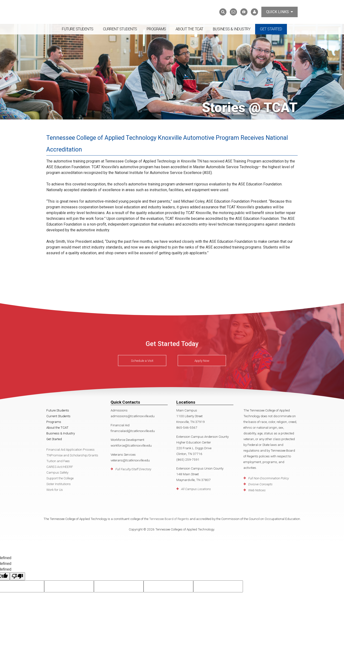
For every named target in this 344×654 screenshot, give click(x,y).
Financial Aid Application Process (70, 449)
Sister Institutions (58, 483)
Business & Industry (232, 29)
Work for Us (54, 489)
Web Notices (257, 490)
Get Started (271, 29)
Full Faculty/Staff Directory (133, 468)
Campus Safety (57, 472)
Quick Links (279, 12)
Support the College (60, 478)
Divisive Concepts (260, 484)
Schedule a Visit (142, 360)
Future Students (77, 29)
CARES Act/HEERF (59, 466)
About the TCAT (189, 29)
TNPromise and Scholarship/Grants (72, 455)
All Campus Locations (196, 488)
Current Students (120, 29)
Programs (156, 29)
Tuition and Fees (58, 460)
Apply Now (201, 360)
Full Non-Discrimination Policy (268, 478)
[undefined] (17, 576)
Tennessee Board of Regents (169, 518)
